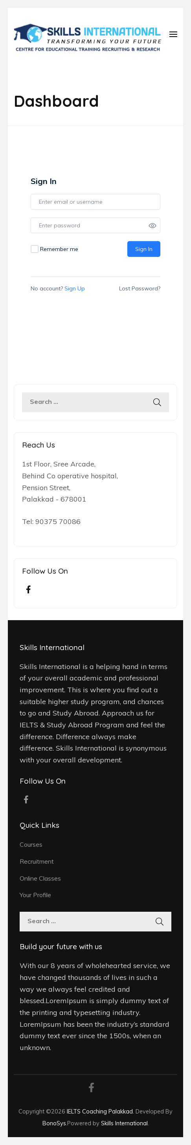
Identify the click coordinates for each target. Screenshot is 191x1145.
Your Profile (35, 895)
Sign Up (74, 288)
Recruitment (37, 861)
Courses (31, 844)
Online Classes (40, 878)
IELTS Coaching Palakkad (100, 1111)
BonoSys (54, 1123)
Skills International (124, 1123)
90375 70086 (58, 521)
